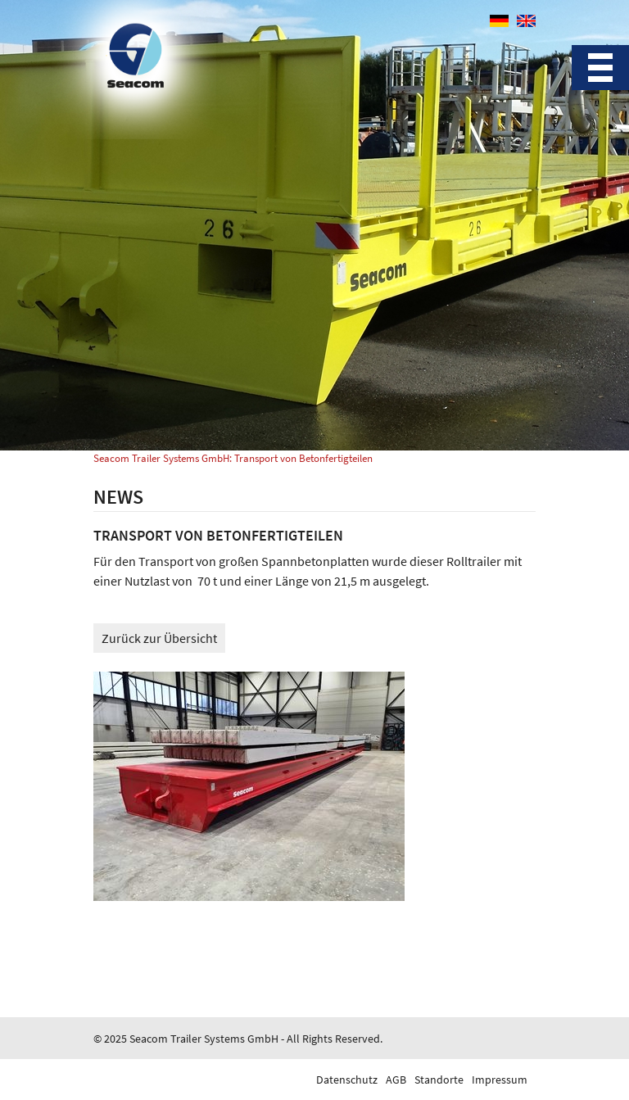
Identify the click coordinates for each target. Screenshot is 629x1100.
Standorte (439, 1079)
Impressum (499, 1079)
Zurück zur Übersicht (159, 638)
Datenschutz (347, 1079)
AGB (396, 1079)
